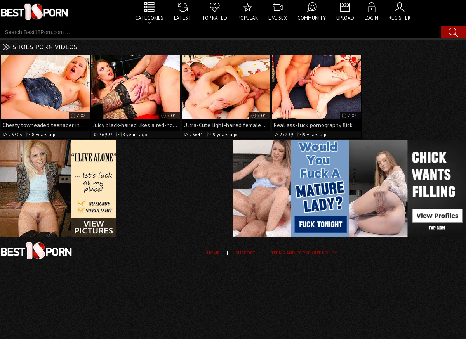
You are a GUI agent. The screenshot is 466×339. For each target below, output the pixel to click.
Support (245, 253)
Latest (182, 18)
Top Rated (214, 18)
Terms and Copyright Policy (304, 253)
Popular (248, 18)
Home (213, 253)
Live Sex (277, 18)
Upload (345, 18)
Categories (149, 18)
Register (399, 18)
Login (371, 18)
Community (311, 18)
